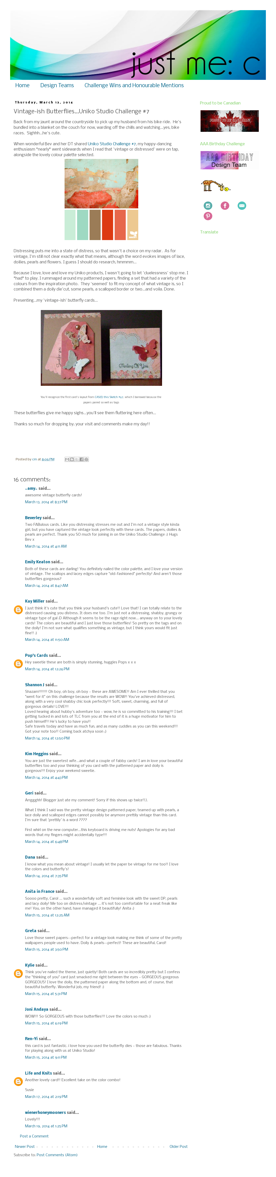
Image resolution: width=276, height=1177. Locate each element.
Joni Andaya (36, 1010)
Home (22, 86)
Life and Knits (38, 1074)
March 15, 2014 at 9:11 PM (46, 1058)
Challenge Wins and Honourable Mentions (134, 86)
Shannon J (34, 685)
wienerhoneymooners (45, 1113)
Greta (30, 931)
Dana (30, 858)
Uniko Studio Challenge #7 (111, 144)
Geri (29, 793)
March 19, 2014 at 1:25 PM (46, 1126)
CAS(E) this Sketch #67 (109, 397)
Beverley (33, 518)
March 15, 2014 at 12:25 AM (47, 915)
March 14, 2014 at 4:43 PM (46, 778)
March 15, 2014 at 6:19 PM (46, 1023)
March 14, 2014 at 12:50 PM (47, 738)
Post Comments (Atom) (57, 1155)
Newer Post (25, 1147)
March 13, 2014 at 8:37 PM (46, 502)
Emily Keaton (37, 562)
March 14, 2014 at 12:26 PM (47, 669)
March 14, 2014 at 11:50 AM (47, 640)
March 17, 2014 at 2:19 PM (46, 1097)
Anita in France (39, 892)
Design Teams (57, 86)
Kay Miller (35, 602)
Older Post (179, 1147)
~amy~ (31, 489)
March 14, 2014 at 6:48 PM (46, 842)
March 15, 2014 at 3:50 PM (46, 950)
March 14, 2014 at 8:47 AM (46, 586)
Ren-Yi (31, 1039)
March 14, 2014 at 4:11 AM (46, 547)
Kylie (29, 966)
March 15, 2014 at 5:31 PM (46, 994)
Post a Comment (34, 1136)
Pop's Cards (36, 656)
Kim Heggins (36, 754)
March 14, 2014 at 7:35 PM (46, 876)
